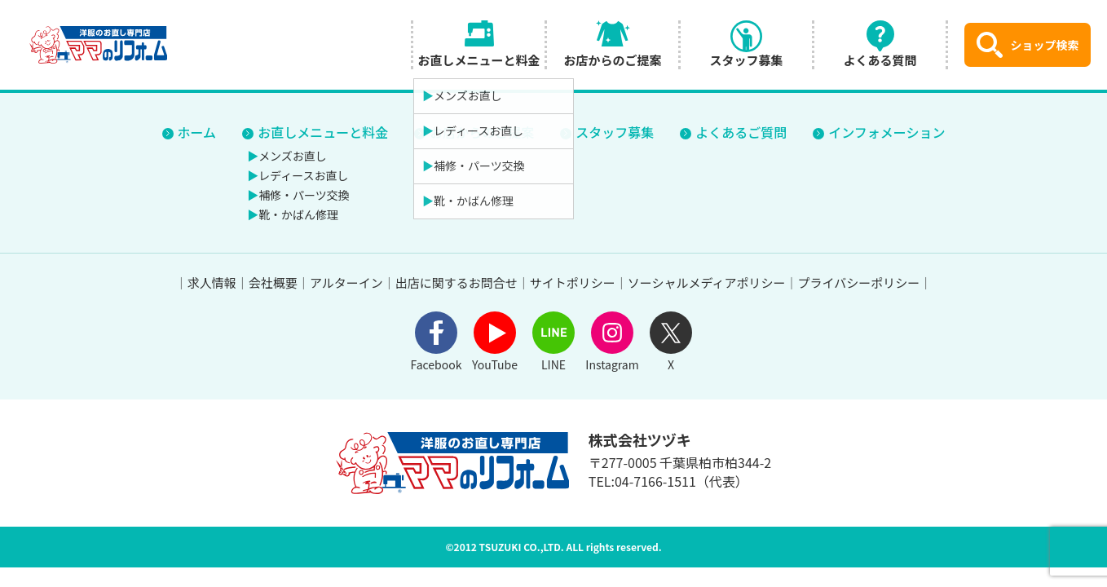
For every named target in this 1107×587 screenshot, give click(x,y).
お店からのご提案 (482, 132)
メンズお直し (292, 156)
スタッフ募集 (615, 132)
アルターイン (346, 282)
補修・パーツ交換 (304, 195)
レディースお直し (303, 175)
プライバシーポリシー (858, 282)
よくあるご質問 (741, 132)
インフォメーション (886, 132)
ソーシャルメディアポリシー (707, 282)
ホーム (197, 132)
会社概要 (273, 282)
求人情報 (211, 282)
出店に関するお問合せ (456, 282)
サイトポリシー (572, 282)
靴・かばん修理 (298, 214)
